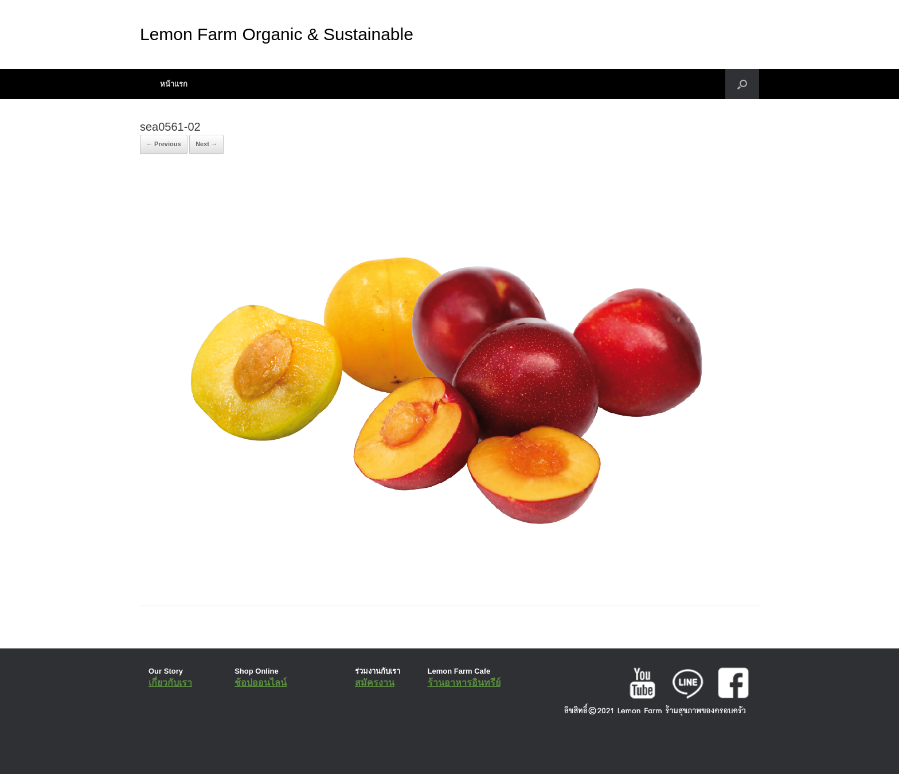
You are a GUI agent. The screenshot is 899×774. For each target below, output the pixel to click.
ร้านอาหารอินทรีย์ (464, 682)
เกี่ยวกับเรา (170, 682)
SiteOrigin (441, 751)
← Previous (163, 143)
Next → (206, 143)
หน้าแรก (173, 84)
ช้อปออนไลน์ (260, 682)
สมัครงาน (374, 682)
